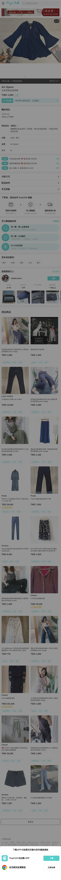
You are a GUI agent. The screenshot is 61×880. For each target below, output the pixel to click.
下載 (51, 858)
